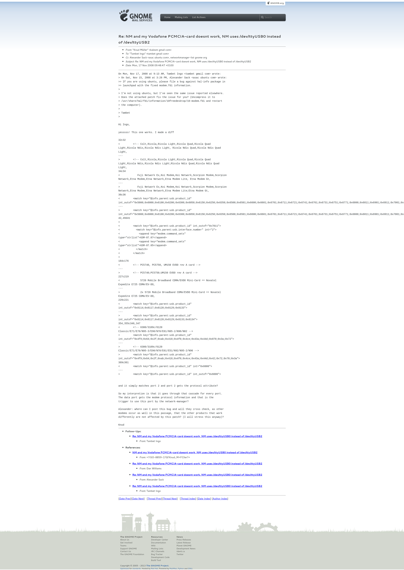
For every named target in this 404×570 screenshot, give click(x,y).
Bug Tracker (157, 554)
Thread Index (188, 498)
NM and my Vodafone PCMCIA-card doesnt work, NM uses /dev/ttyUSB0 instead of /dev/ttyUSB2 (195, 452)
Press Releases (183, 539)
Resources (157, 537)
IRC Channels (157, 551)
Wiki (153, 545)
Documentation (158, 542)
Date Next (138, 498)
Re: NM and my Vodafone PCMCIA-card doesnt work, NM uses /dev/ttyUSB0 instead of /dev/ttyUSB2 (197, 436)
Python (181, 568)
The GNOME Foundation (132, 554)
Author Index (220, 498)
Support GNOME (128, 548)
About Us (124, 539)
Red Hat (154, 568)
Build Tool (156, 560)
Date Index (204, 498)
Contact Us (125, 551)
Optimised (124, 568)
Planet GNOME (183, 545)
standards (136, 568)
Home (167, 17)
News (179, 537)
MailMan (173, 568)
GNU (190, 568)
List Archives (198, 17)
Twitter (179, 554)
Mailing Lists (181, 17)
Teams (123, 545)
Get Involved (126, 542)
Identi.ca (180, 551)
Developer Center (159, 539)
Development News (185, 548)
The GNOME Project (131, 537)
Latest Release (183, 542)
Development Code (160, 557)
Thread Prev (154, 498)
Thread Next (170, 498)
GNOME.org (277, 3)
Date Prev (124, 498)
